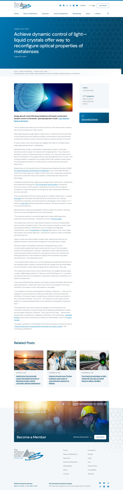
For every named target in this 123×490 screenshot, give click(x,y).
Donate (83, 5)
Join (89, 462)
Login (93, 5)
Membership (77, 14)
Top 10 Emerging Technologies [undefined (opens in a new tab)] (46, 184)
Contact (98, 14)
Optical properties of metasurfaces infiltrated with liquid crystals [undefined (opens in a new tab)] (38, 326)
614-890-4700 (31, 486)
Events (16, 14)
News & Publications (30, 14)
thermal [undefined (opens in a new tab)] (45, 230)
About (88, 14)
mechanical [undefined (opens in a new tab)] (34, 230)
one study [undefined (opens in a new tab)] (17, 198)
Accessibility (92, 470)
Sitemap (91, 474)
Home (16, 71)
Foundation (91, 450)
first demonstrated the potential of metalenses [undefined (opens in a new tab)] (31, 171)
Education (45, 14)
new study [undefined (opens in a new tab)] (25, 203)
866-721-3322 (19, 486)
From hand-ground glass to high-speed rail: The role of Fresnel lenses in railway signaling (94, 378)
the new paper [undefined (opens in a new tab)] (56, 219)
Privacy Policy (92, 466)
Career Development (61, 14)
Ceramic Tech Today (40, 71)
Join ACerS (103, 5)
